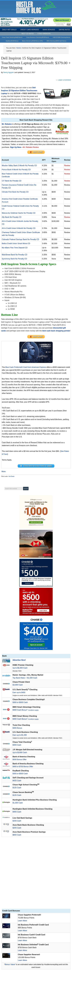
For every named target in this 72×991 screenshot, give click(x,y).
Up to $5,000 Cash (20, 668)
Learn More (22, 921)
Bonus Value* (10, 964)
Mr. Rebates (7, 124)
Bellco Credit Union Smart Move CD (16, 243)
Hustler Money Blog (36, 7)
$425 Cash (17, 781)
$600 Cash (17, 835)
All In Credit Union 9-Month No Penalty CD (18, 228)
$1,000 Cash (18, 803)
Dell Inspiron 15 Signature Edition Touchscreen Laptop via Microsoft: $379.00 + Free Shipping (36, 63)
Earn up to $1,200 (20, 735)
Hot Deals (11, 476)
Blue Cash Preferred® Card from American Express (25, 367)
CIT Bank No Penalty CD (11, 181)
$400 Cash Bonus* (26, 710)
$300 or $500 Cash (20, 702)
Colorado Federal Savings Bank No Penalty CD (20, 239)
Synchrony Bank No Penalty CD (14, 259)
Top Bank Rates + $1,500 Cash (25, 678)
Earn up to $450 (19, 692)
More (4, 471)
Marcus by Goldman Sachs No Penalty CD (18, 213)
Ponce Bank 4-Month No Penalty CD (16, 170)
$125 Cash (17, 788)
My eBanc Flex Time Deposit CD (14, 248)
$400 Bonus (17, 728)
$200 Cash (17, 821)
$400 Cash (17, 745)
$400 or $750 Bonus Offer (23, 766)
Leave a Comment (64, 80)
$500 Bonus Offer (19, 759)
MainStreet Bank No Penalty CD (14, 255)
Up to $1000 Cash (20, 752)
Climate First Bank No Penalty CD (15, 192)
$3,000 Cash (18, 685)
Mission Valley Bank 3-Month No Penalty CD (19, 165)
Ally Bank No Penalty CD (11, 217)
